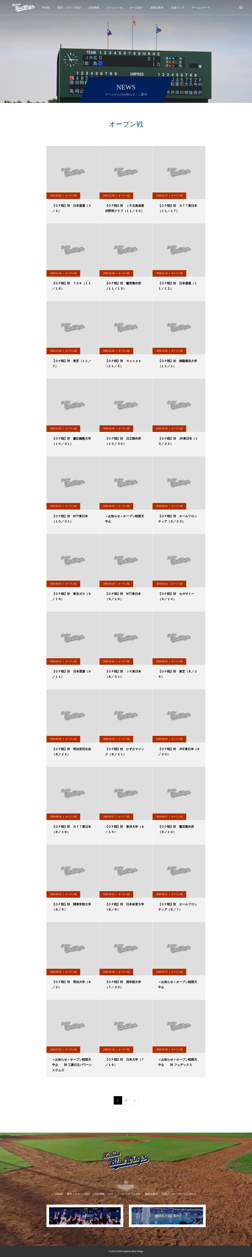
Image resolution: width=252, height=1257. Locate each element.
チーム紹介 (136, 7)
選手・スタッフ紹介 (69, 7)
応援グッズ (177, 7)
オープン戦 (70, 195)
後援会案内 (157, 7)
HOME (46, 7)
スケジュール (114, 7)
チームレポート (201, 7)
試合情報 (94, 7)
